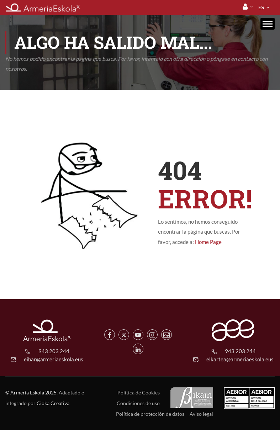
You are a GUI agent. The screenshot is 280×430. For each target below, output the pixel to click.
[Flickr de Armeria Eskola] (166, 334)
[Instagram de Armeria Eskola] (152, 334)
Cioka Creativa (53, 403)
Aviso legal (201, 414)
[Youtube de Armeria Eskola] (138, 334)
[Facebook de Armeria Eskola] (109, 334)
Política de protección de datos (150, 414)
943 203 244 (53, 351)
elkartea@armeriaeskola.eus (240, 359)
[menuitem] (261, 7)
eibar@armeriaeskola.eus (53, 359)
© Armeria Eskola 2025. (31, 392)
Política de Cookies (138, 392)
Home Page (208, 242)
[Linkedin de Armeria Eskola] (138, 349)
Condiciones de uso (138, 403)
